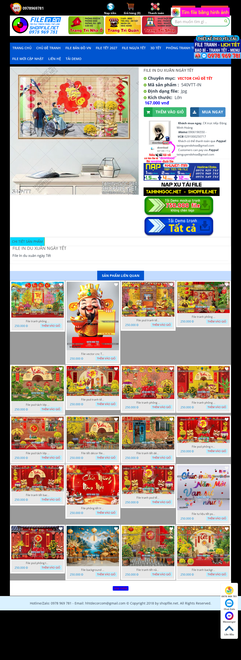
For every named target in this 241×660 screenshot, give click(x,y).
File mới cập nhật (28, 58)
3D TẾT (155, 48)
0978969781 (27, 8)
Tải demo (73, 58)
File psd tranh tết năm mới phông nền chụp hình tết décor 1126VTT (93, 399)
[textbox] (200, 21)
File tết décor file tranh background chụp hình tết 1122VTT (93, 453)
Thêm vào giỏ (164, 112)
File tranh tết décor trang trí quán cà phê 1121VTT (148, 453)
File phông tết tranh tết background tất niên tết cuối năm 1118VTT (93, 508)
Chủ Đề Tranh (48, 48)
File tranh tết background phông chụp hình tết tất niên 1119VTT (37, 495)
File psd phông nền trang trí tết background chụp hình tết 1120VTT (203, 446)
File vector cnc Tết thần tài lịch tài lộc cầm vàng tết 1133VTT (93, 354)
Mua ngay (206, 112)
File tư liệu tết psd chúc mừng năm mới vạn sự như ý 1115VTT (203, 514)
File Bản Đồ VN (78, 48)
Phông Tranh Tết (181, 48)
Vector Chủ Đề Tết (195, 78)
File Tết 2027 (106, 48)
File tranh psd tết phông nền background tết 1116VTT (148, 497)
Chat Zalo (229, 605)
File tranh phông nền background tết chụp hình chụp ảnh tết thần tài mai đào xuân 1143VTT (37, 321)
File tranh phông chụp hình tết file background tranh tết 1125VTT (148, 402)
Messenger (229, 617)
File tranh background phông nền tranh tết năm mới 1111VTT (203, 570)
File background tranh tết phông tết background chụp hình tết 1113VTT (93, 570)
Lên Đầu (229, 630)
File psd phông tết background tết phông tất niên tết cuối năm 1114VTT (37, 563)
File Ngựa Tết (134, 48)
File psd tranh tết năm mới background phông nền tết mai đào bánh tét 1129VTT (148, 320)
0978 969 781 (229, 592)
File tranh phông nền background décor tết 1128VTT (203, 316)
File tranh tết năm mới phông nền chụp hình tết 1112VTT (148, 570)
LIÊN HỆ (54, 58)
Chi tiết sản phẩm (27, 241)
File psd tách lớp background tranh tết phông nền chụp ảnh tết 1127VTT (37, 404)
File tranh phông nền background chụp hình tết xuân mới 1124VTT (203, 402)
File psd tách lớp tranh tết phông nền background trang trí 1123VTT (37, 453)
